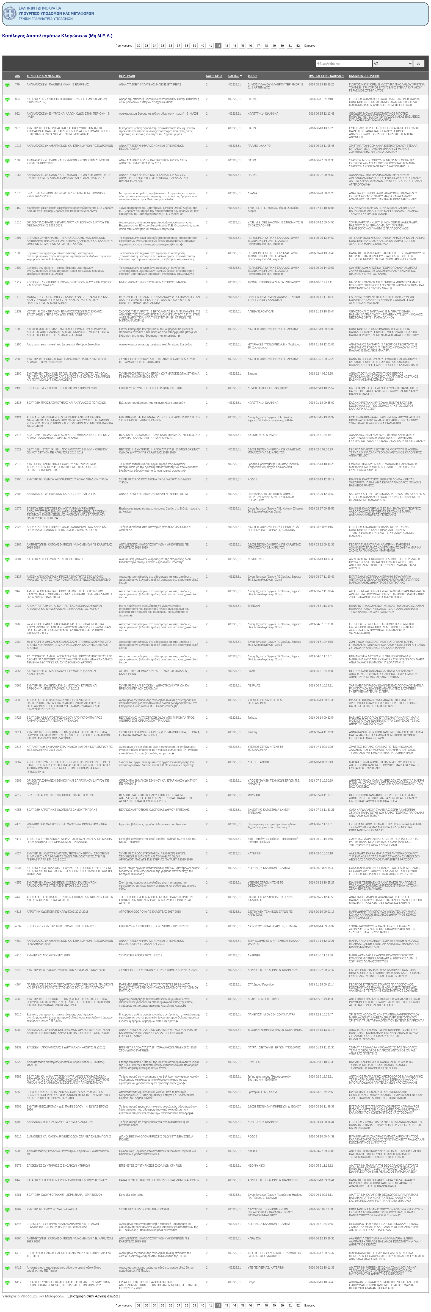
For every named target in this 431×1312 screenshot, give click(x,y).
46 (250, 45)
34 (154, 45)
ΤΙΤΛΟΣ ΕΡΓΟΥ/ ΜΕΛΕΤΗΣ (44, 75)
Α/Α (17, 75)
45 (242, 45)
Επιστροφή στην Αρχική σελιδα (93, 1296)
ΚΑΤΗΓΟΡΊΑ (214, 75)
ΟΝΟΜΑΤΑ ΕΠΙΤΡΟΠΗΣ (364, 75)
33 (146, 45)
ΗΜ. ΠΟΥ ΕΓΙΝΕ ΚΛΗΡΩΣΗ (326, 75)
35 (162, 45)
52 (298, 45)
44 (234, 45)
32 (138, 45)
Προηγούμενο (124, 45)
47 (258, 45)
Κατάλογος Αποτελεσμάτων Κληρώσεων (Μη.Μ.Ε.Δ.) (57, 36)
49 (274, 45)
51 (290, 45)
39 (194, 45)
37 (178, 45)
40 (202, 45)
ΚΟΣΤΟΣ (233, 75)
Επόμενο (309, 45)
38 (186, 45)
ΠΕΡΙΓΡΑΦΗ (127, 75)
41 (210, 45)
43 (226, 45)
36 (170, 45)
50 (282, 45)
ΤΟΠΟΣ (252, 75)
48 (266, 45)
